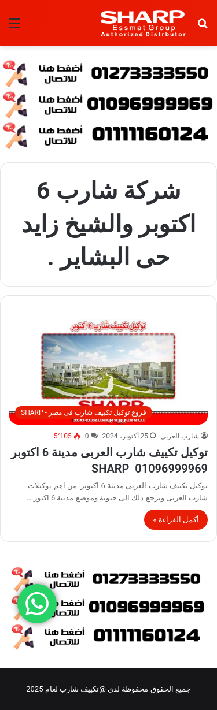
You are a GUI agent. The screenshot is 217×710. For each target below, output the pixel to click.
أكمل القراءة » (176, 519)
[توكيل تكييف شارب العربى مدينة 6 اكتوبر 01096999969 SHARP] (108, 372)
